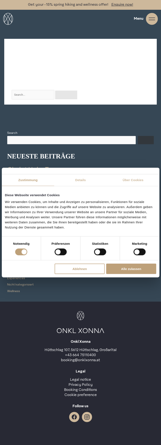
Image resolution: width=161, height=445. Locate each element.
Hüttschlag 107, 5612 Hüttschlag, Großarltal (81, 350)
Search (12, 133)
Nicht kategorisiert (20, 284)
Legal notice (80, 379)
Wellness (13, 291)
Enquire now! (122, 4)
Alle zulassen (131, 268)
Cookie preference (80, 395)
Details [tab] (80, 180)
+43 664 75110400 (80, 355)
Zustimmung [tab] (28, 180)
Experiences (16, 278)
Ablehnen (79, 268)
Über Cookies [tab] (133, 180)
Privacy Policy (80, 384)
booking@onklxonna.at (80, 360)
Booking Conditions (80, 390)
